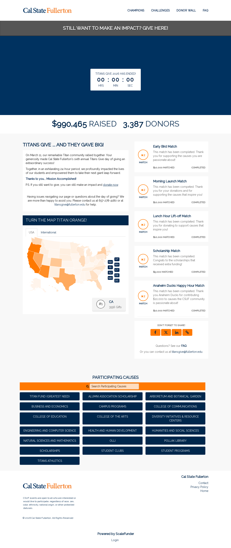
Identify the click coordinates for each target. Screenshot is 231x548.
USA (31, 232)
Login (115, 540)
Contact (203, 483)
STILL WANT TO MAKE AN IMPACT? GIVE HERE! (115, 28)
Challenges (160, 10)
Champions (135, 10)
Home (204, 490)
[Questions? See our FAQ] (184, 345)
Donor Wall (186, 10)
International (48, 232)
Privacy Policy (199, 487)
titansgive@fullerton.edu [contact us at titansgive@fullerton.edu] (187, 351)
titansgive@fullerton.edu (69, 204)
